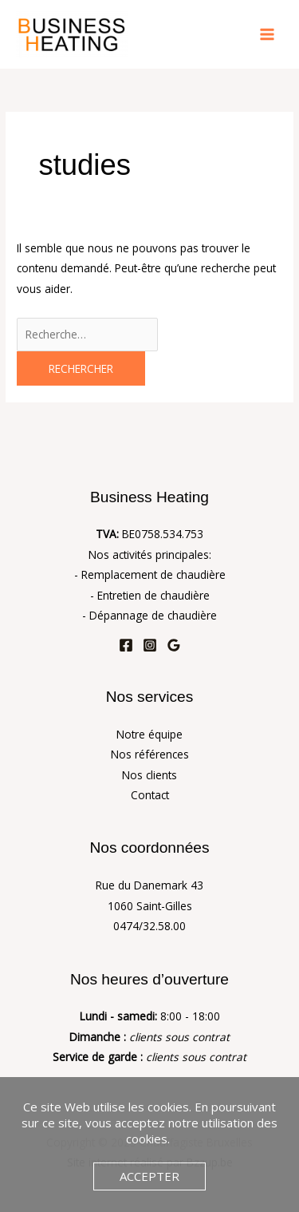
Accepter (149, 1176)
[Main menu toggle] (267, 34)
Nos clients (149, 774)
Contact (150, 794)
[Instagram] (150, 645)
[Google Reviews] (174, 645)
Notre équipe (149, 734)
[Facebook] (126, 645)
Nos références (150, 754)
